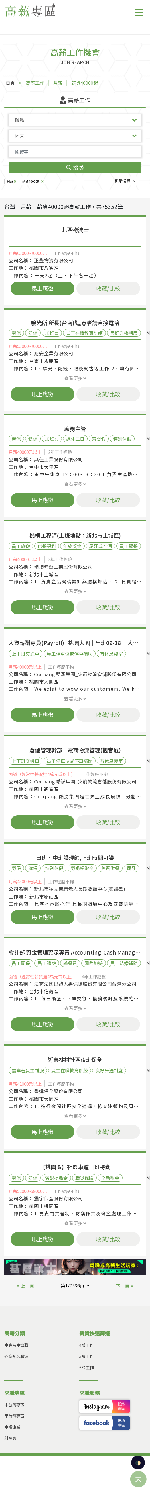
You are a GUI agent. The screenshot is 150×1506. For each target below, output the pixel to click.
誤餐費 (70, 963)
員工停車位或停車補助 (69, 653)
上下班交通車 (25, 653)
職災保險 (84, 1177)
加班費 (52, 332)
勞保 (16, 332)
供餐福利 (47, 546)
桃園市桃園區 (43, 1206)
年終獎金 (72, 546)
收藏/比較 (108, 288)
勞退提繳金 (82, 868)
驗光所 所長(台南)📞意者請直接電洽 (75, 323)
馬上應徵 (42, 288)
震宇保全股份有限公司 (58, 1198)
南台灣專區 (14, 1416)
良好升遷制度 (124, 332)
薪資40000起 (84, 82)
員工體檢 (47, 963)
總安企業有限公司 (53, 353)
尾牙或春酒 (100, 546)
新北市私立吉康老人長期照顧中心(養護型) (79, 888)
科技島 (10, 1438)
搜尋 (75, 167)
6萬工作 (86, 1367)
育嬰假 (99, 438)
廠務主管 (75, 429)
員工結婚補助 (124, 963)
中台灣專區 (14, 1405)
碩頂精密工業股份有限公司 (63, 566)
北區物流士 (75, 230)
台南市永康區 (43, 361)
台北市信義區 (43, 991)
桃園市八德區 (43, 267)
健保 (33, 332)
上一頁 (25, 1285)
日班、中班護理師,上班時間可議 (75, 858)
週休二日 (75, 438)
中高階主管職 (16, 1345)
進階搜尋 (125, 181)
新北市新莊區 (43, 896)
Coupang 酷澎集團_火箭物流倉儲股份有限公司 (85, 674)
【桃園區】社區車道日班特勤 (75, 1167)
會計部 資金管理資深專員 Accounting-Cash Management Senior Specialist (75, 952)
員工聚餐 (128, 546)
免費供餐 (110, 868)
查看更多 (75, 378)
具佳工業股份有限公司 (58, 459)
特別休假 (122, 438)
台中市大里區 (43, 467)
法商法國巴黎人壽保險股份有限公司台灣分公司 (85, 983)
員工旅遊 (21, 546)
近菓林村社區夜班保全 (75, 1060)
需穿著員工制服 (28, 1070)
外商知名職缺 (16, 1356)
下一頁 (125, 1285)
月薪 (57, 82)
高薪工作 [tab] (75, 100)
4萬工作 (86, 1345)
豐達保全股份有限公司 (58, 1091)
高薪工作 (35, 82)
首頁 (10, 82)
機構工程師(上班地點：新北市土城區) (75, 535)
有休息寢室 (111, 653)
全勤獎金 (110, 1177)
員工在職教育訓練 (84, 332)
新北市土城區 (43, 574)
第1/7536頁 (73, 1285)
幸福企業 (12, 1427)
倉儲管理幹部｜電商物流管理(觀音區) (75, 750)
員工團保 (21, 963)
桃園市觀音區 (43, 789)
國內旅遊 (93, 963)
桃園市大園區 (43, 681)
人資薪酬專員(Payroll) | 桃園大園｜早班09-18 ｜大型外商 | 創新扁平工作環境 (75, 643)
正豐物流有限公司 (53, 260)
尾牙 (131, 868)
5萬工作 (86, 1356)
